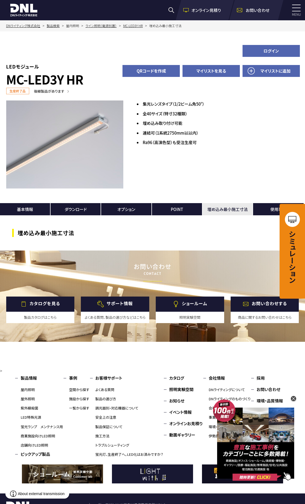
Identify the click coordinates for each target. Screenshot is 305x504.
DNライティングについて (227, 389)
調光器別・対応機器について (116, 408)
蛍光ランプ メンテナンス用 (42, 426)
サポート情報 (120, 303)
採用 (261, 378)
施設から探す (79, 398)
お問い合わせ (268, 389)
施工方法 (102, 435)
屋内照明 (28, 389)
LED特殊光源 (31, 417)
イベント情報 (180, 412)
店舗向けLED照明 (34, 445)
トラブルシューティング (112, 445)
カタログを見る (44, 303)
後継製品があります (49, 91)
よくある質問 (105, 389)
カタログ (176, 378)
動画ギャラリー (182, 435)
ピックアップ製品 (35, 454)
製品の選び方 (105, 398)
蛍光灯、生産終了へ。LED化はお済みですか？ (129, 454)
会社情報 (217, 378)
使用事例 (278, 209)
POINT (177, 209)
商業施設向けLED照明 (38, 435)
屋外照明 (28, 398)
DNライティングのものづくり (230, 398)
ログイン (271, 51)
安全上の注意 (106, 417)
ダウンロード (76, 209)
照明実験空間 (181, 389)
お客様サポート (108, 378)
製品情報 (29, 378)
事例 (73, 378)
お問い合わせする (269, 303)
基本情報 (25, 209)
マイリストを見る (211, 71)
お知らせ (177, 401)
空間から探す (79, 389)
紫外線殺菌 (29, 408)
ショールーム (194, 303)
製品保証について (109, 426)
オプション (126, 209)
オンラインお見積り (186, 423)
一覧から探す (79, 408)
